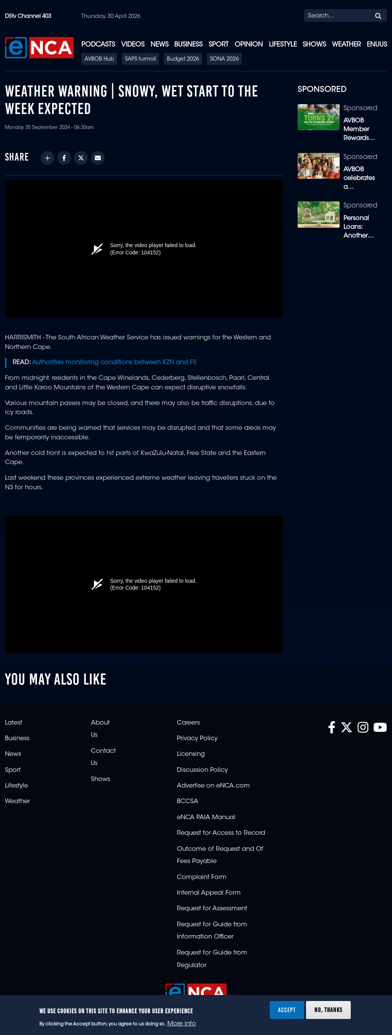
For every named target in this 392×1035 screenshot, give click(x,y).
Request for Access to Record (221, 833)
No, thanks (328, 1010)
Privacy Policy (197, 739)
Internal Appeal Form (209, 893)
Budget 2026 (183, 59)
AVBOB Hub (99, 59)
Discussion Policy (202, 770)
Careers (188, 723)
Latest (13, 723)
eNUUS (377, 45)
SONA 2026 (224, 59)
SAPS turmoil (140, 59)
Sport (218, 45)
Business (188, 45)
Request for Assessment (212, 909)
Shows (314, 45)
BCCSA (187, 802)
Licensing (191, 754)
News (159, 45)
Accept (287, 1010)
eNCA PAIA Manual (206, 818)
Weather (346, 45)
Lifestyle (283, 45)
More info (181, 1024)
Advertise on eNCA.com (213, 786)
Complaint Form (202, 877)
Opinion (249, 45)
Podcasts (98, 45)
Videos (132, 45)
